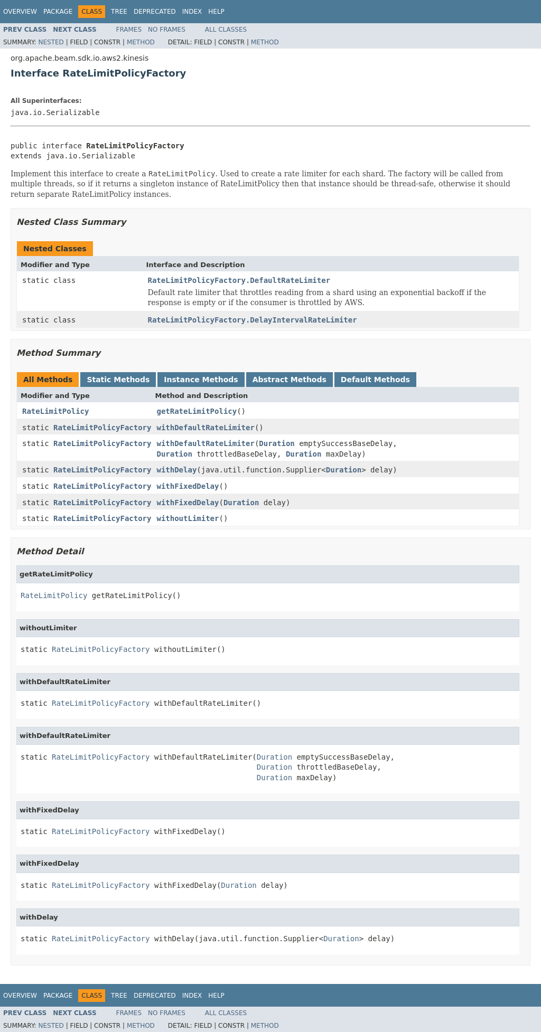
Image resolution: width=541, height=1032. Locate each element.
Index (192, 11)
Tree (119, 11)
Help (216, 11)
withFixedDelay (187, 486)
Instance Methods (201, 379)
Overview (20, 11)
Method (141, 42)
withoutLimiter (187, 518)
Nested (50, 42)
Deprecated (155, 11)
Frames (129, 29)
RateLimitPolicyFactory (102, 427)
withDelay (176, 470)
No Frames (166, 29)
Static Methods (118, 379)
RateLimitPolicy (55, 411)
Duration (276, 443)
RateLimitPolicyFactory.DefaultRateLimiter (239, 280)
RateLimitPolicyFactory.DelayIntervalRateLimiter (252, 320)
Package (57, 11)
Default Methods (375, 379)
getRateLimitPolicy (196, 411)
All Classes (226, 29)
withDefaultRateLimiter (205, 427)
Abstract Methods (290, 379)
